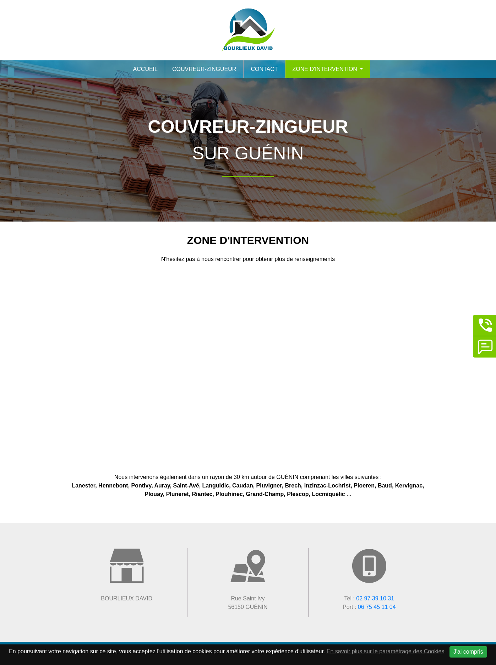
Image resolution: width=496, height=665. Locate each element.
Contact (264, 69)
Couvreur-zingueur (204, 69)
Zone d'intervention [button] (326, 69)
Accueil (145, 69)
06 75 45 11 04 (377, 607)
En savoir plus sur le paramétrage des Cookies (386, 651)
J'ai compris (468, 652)
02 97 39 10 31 (375, 598)
